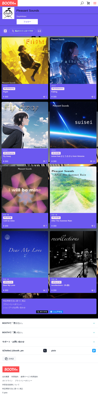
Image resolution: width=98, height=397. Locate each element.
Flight (5, 92)
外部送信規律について (10, 385)
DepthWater (22, 16)
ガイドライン (7, 381)
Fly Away (7, 156)
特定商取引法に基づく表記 (12, 389)
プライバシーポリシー (23, 381)
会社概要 (5, 377)
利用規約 (14, 377)
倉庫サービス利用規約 (29, 377)
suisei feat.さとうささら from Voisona (67, 156)
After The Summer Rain (61, 221)
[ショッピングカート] (88, 3)
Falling (54, 92)
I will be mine (9, 221)
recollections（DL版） (61, 285)
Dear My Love (9, 285)
